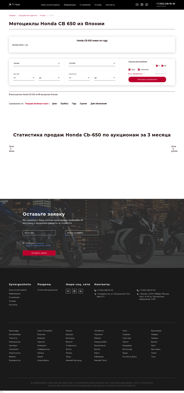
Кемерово (41, 346)
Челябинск (99, 331)
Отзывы (98, 5)
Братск (97, 349)
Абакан (97, 338)
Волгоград (127, 349)
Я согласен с (38, 244)
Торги (133, 69)
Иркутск (69, 342)
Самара (154, 334)
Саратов (41, 342)
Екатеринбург (15, 334)
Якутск (69, 349)
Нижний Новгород (74, 360)
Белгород (70, 338)
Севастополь (15, 353)
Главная (12, 15)
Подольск (98, 334)
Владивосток (15, 360)
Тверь (68, 357)
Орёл (153, 346)
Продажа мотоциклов (28, 15)
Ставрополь (71, 346)
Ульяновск (14, 349)
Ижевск (12, 357)
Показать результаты (147, 79)
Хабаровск (99, 357)
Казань (69, 331)
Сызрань (126, 334)
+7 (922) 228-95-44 (165, 4)
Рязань (69, 353)
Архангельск (100, 346)
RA (165, 66)
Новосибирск (43, 360)
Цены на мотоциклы (50, 5)
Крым (125, 353)
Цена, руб (16, 74)
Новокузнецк (14, 342)
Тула (153, 357)
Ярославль (156, 349)
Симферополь (43, 349)
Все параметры (136, 73)
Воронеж (41, 334)
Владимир (127, 346)
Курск (96, 353)
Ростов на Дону (130, 357)
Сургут (126, 342)
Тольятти (13, 338)
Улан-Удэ (127, 338)
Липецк (40, 353)
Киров (40, 357)
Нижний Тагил (100, 360)
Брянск (154, 342)
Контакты (110, 5)
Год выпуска (72, 74)
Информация (70, 5)
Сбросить (160, 74)
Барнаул (69, 334)
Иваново (41, 338)
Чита (125, 331)
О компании (85, 5)
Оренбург (13, 346)
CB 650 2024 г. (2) (20, 45)
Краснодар (14, 331)
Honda (42, 15)
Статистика (144, 69)
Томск (153, 353)
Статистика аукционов (48, 290)
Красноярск (156, 331)
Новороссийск (100, 342)
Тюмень (154, 338)
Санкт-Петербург (44, 331)
